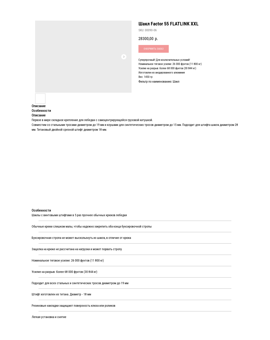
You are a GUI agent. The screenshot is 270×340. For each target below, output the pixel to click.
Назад (11, 6)
